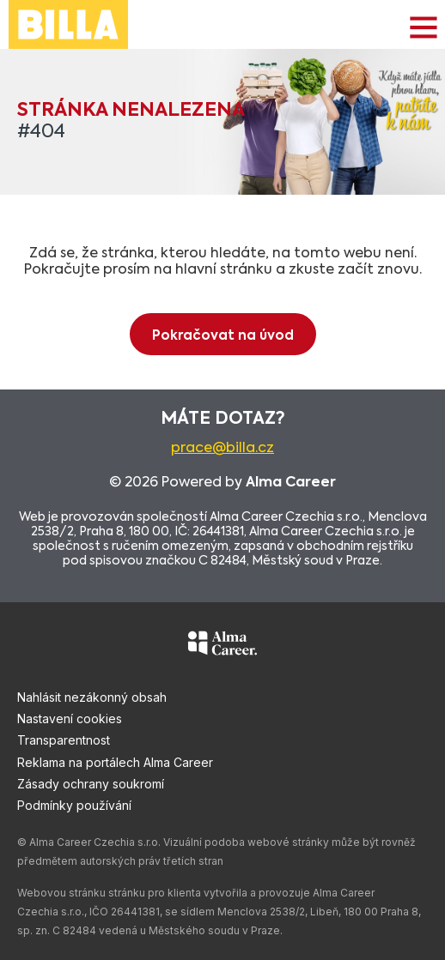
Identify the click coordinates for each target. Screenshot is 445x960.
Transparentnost (63, 740)
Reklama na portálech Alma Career (115, 762)
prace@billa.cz (222, 449)
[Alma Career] (222, 646)
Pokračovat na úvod (223, 335)
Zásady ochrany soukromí (90, 783)
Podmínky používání (74, 805)
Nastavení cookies (69, 718)
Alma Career (291, 483)
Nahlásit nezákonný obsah (92, 697)
